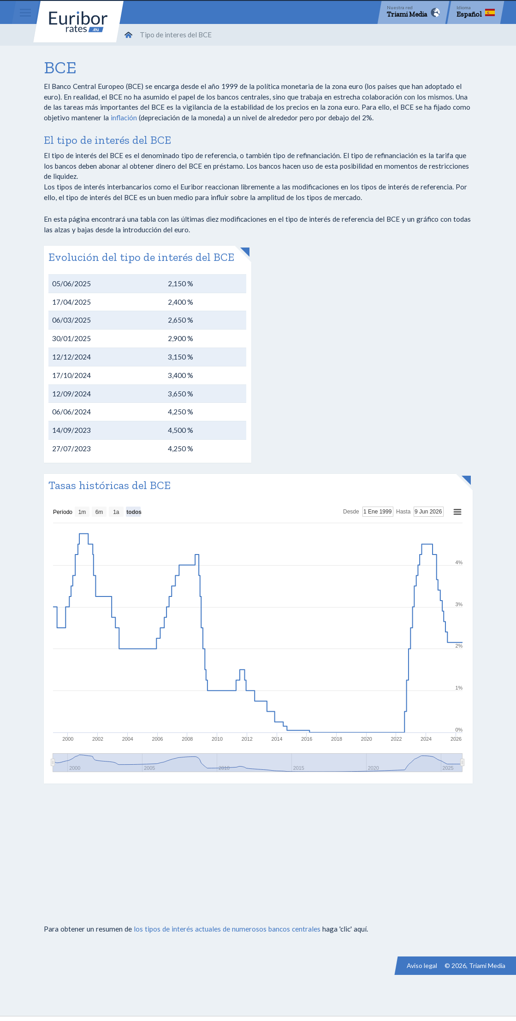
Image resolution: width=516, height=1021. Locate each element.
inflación (124, 117)
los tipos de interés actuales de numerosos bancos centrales (227, 929)
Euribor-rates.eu (78, 21)
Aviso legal (422, 965)
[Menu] (25, 12)
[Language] (475, 12)
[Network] (413, 12)
